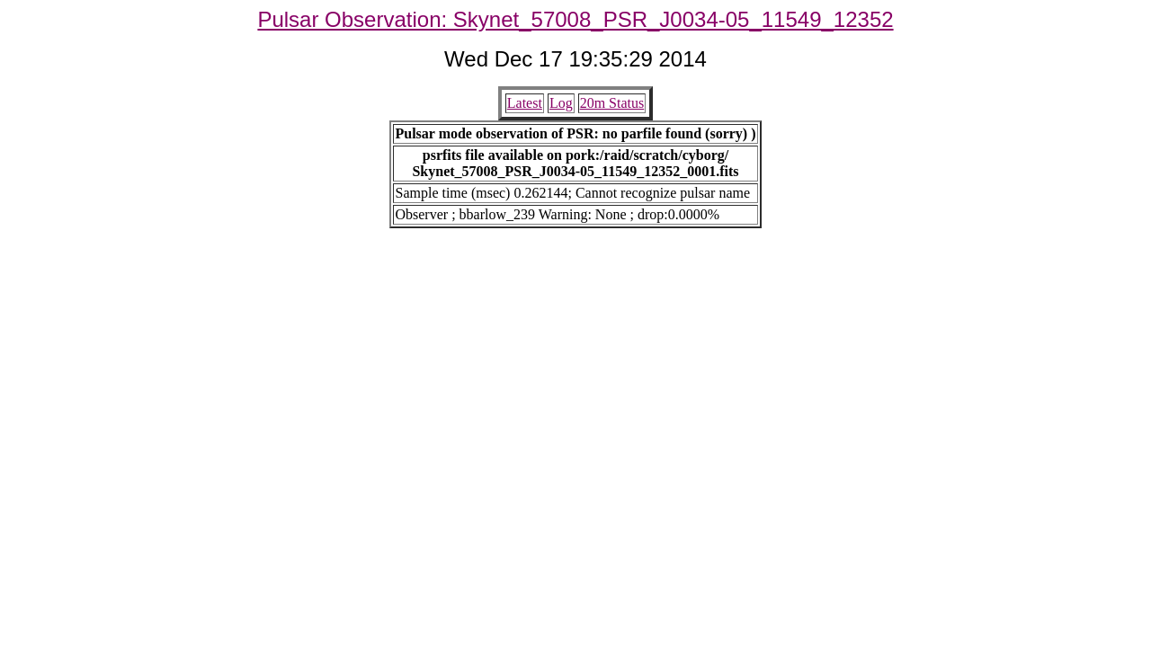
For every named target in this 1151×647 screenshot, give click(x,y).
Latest (524, 103)
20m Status (612, 103)
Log (561, 103)
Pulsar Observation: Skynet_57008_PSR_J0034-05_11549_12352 (575, 19)
